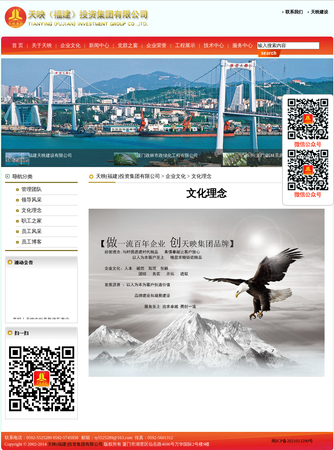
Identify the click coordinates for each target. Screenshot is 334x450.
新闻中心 (99, 45)
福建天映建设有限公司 (50, 155)
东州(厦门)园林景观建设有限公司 (278, 155)
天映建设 (319, 11)
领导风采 (31, 200)
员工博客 (31, 242)
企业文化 (70, 45)
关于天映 (42, 45)
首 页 (18, 45)
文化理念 (31, 210)
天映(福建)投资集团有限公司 (128, 176)
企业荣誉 (156, 45)
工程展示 (185, 45)
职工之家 (31, 221)
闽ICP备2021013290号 (292, 440)
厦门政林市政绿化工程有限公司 (167, 155)
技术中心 (214, 45)
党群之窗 (128, 45)
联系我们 (294, 11)
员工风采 (31, 231)
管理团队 (31, 189)
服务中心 (242, 45)
